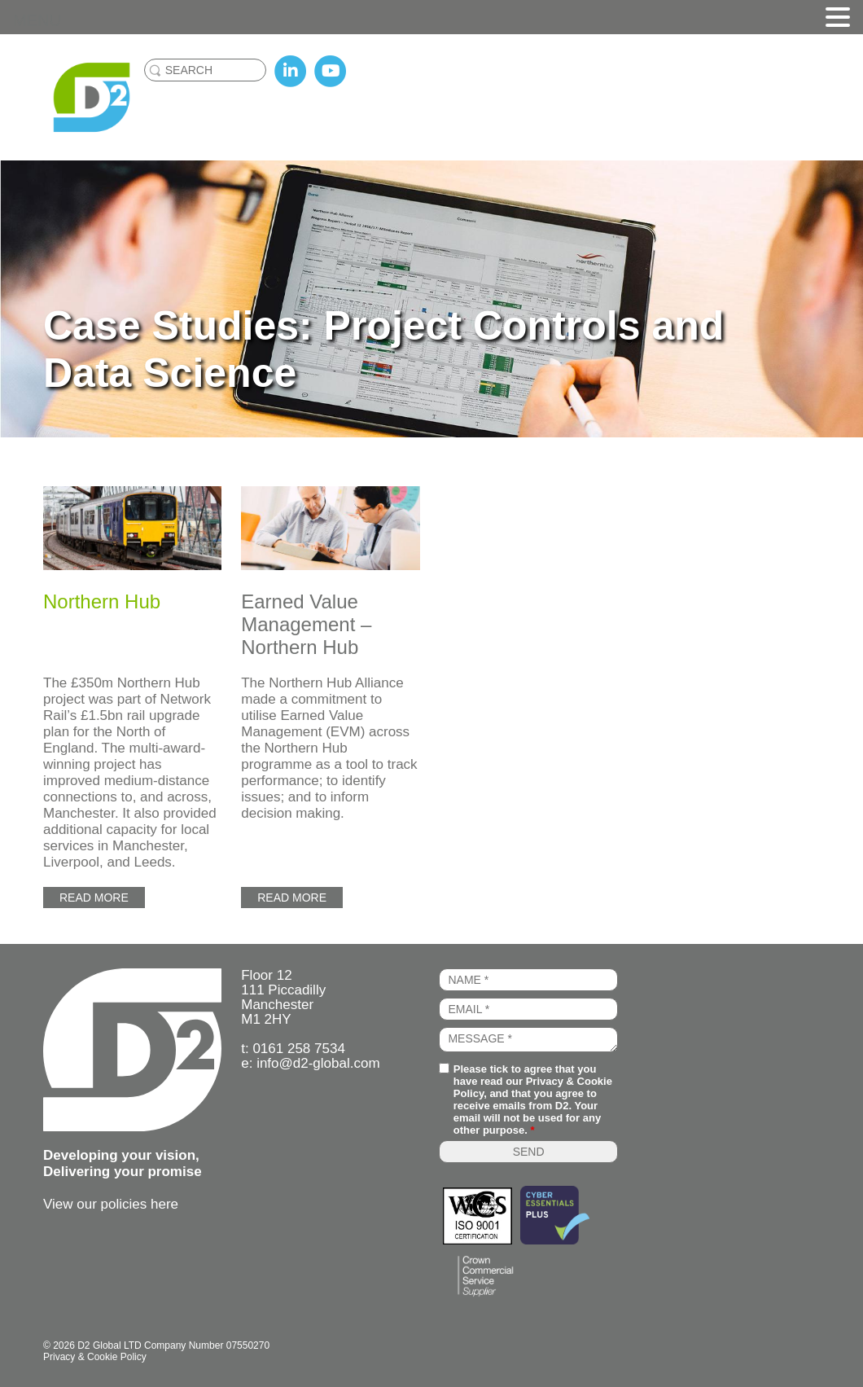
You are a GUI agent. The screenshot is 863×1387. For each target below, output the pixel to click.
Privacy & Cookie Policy (95, 1357)
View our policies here (110, 1204)
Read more (94, 897)
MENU (37, 20)
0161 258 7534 (298, 1048)
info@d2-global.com (317, 1063)
